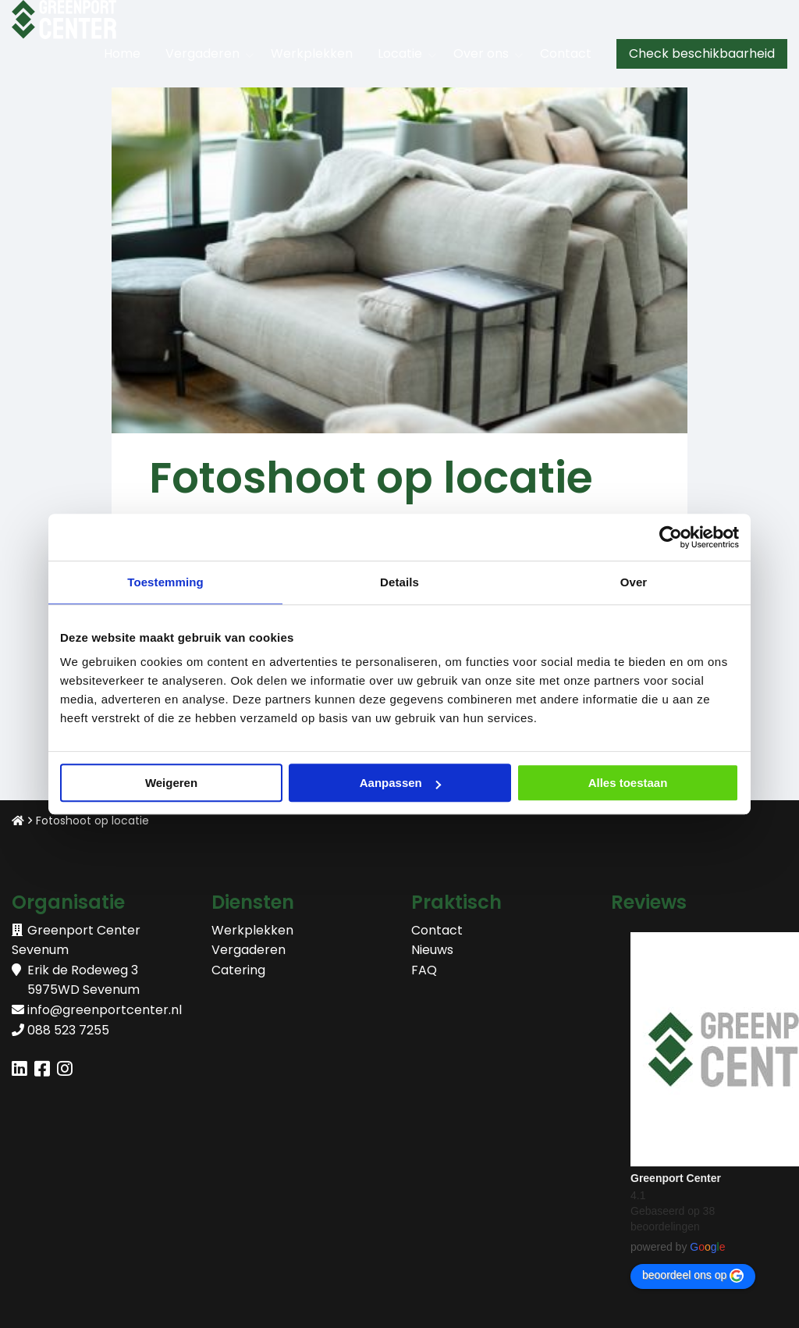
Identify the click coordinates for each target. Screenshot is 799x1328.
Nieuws (432, 950)
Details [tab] (399, 582)
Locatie (400, 53)
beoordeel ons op (693, 1276)
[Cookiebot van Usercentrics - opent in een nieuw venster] (670, 537)
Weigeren (171, 782)
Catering (238, 970)
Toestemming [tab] (165, 582)
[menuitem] (122, 54)
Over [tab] (634, 582)
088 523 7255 (68, 1030)
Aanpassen (400, 782)
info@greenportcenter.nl (104, 1010)
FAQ (424, 970)
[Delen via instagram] (65, 1071)
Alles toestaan (628, 782)
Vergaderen (202, 53)
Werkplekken (312, 53)
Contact (565, 53)
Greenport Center (675, 1178)
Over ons (481, 53)
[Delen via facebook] (42, 1071)
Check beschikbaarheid (702, 53)
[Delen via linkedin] (19, 1071)
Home (122, 53)
